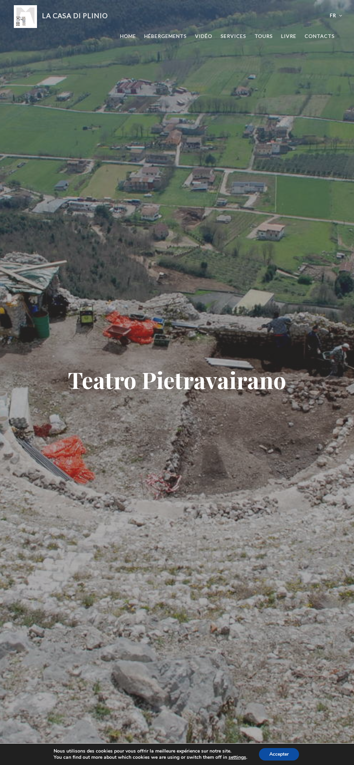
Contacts (320, 36)
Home (128, 36)
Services (233, 36)
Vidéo (203, 36)
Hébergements (165, 36)
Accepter (279, 754)
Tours (263, 36)
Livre (288, 36)
